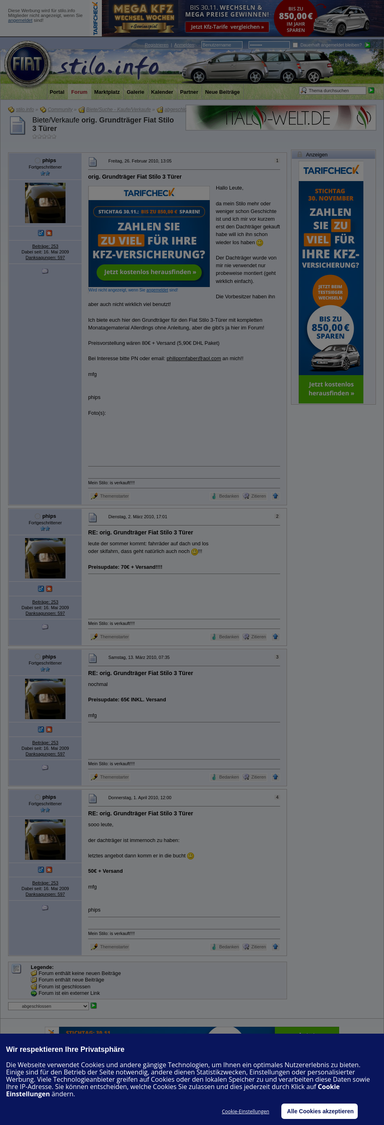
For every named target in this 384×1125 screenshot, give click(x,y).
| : (170, 44)
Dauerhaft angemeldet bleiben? (327, 44)
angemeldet (20, 20)
